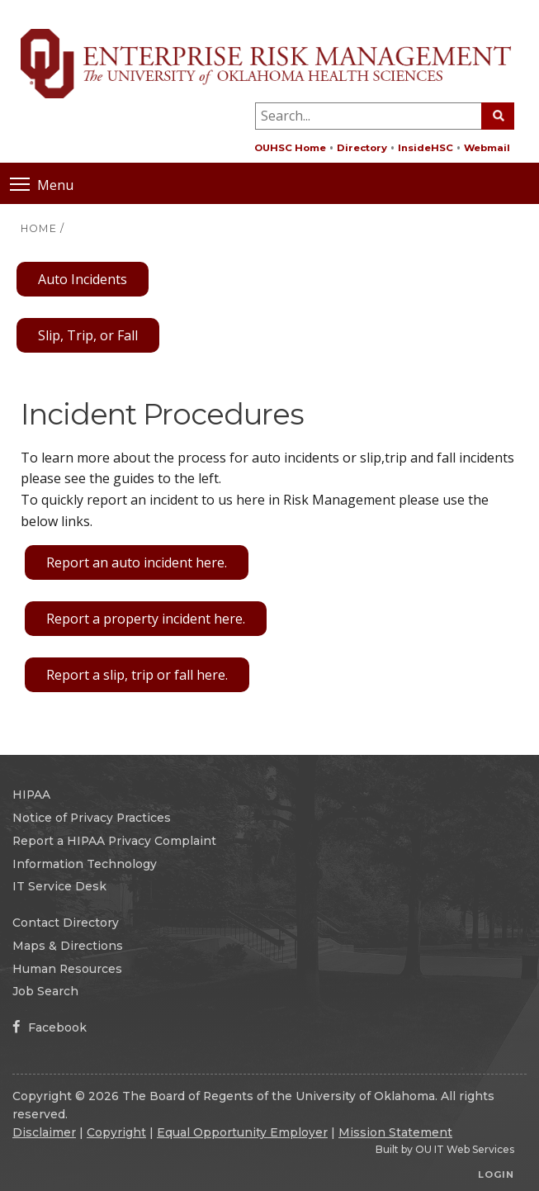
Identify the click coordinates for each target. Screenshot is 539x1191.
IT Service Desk (59, 886)
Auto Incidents (82, 279)
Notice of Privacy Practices (91, 817)
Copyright (116, 1132)
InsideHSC (425, 148)
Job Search (45, 991)
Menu (41, 184)
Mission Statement (395, 1132)
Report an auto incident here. (136, 562)
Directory (362, 148)
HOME (39, 228)
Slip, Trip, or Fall (88, 335)
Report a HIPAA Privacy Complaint (114, 840)
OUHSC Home (290, 148)
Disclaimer (44, 1132)
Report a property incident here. (145, 619)
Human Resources (67, 968)
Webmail (487, 148)
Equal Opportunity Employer (242, 1132)
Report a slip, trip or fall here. (137, 675)
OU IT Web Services (464, 1149)
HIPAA (31, 794)
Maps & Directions (67, 945)
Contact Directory (65, 922)
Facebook (49, 1027)
